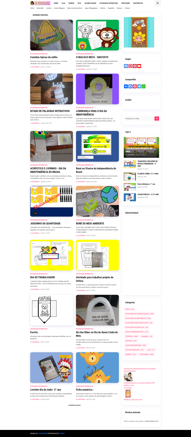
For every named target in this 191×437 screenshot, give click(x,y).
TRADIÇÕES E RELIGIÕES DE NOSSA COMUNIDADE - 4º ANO (148, 163)
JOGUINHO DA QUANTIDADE (45, 223)
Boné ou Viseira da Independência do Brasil (96, 170)
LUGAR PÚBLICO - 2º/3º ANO (148, 194)
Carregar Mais (74, 405)
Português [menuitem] (125, 3)
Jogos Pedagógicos (91, 8)
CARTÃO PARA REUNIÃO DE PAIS (139, 150)
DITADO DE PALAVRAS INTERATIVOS (50, 111)
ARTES (129, 309)
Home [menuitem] (56, 3)
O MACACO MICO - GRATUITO (92, 57)
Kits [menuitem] (79, 3)
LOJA (150, 350)
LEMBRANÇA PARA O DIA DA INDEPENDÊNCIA (91, 113)
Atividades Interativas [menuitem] (109, 3)
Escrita (34, 332)
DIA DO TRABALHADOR (42, 277)
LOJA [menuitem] (63, 3)
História (102, 8)
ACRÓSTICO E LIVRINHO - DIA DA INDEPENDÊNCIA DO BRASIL (48, 170)
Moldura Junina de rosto (133, 400)
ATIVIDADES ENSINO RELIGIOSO (138, 323)
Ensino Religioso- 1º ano (146, 184)
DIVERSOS (131, 336)
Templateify (42, 433)
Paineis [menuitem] (71, 3)
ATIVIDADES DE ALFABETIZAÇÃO (139, 314)
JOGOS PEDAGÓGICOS (135, 345)
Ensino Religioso (59, 8)
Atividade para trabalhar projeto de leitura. (94, 279)
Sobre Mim (40, 8)
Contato (49, 8)
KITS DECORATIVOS (134, 350)
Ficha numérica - (85, 389)
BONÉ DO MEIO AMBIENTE (90, 223)
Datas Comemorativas (74, 8)
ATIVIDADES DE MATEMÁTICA (137, 318)
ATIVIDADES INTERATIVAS (136, 327)
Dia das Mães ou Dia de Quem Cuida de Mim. (97, 334)
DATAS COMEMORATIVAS (136, 332)
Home (32, 8)
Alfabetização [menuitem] (90, 3)
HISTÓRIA (130, 341)
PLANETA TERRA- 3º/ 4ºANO (148, 174)
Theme (62, 433)
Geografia (111, 8)
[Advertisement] (141, 254)
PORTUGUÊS (146, 354)
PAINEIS (130, 354)
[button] (158, 3)
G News (127, 8)
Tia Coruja (127, 388)
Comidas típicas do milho (43, 57)
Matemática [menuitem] (138, 3)
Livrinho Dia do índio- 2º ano (45, 389)
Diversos (119, 8)
